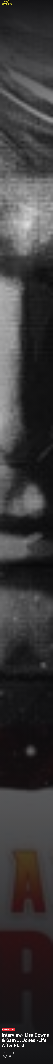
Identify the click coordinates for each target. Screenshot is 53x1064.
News (12, 1029)
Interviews (5, 1029)
